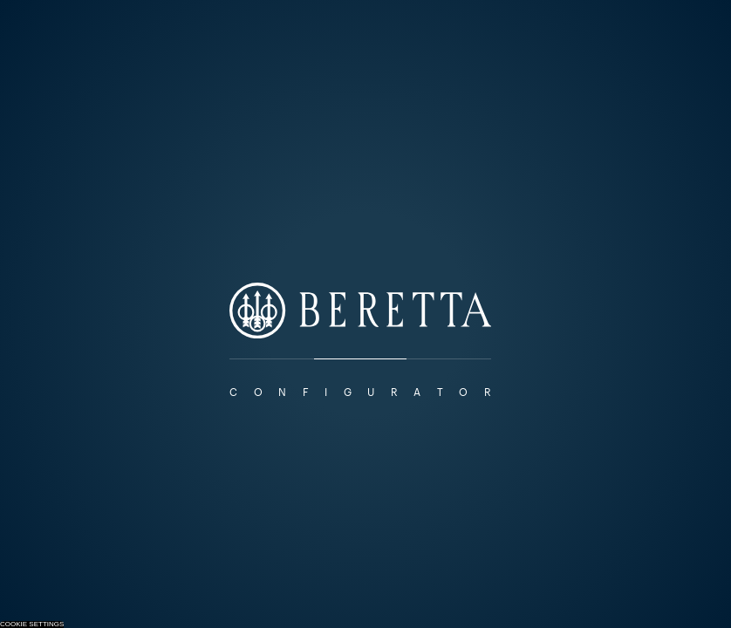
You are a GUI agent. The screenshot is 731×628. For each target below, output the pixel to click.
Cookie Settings (32, 624)
